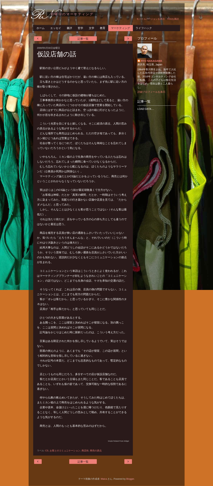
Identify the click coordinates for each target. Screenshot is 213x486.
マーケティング (120, 28)
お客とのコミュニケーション (65, 450)
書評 (69, 28)
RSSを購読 (173, 19)
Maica (104, 479)
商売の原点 (96, 450)
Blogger (130, 479)
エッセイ (55, 28)
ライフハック (144, 28)
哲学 (80, 28)
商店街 (85, 450)
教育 (102, 28)
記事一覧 (83, 38)
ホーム (40, 28)
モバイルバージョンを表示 (151, 19)
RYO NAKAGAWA (151, 60)
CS (47, 450)
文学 (91, 28)
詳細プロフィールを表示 (151, 91)
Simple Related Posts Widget (118, 441)
